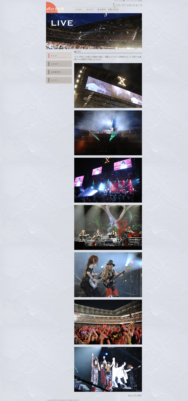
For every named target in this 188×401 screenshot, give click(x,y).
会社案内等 (55, 72)
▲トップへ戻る (135, 395)
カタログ (55, 64)
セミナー (55, 80)
